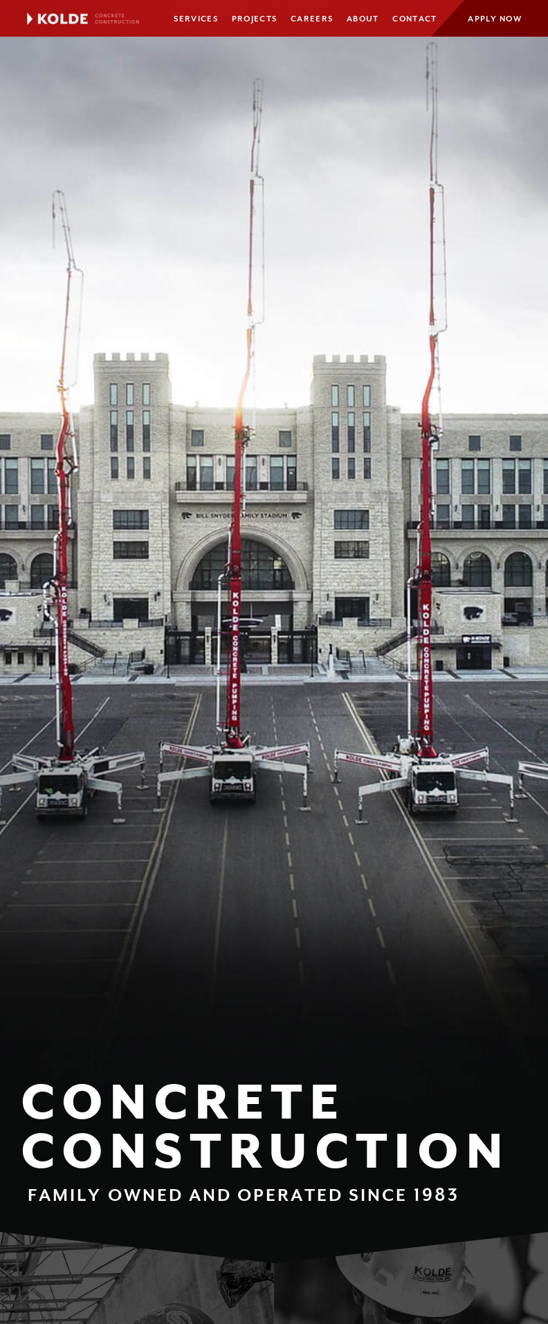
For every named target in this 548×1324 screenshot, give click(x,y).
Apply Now (495, 19)
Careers (312, 19)
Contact (414, 19)
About (363, 19)
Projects (254, 19)
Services (195, 19)
